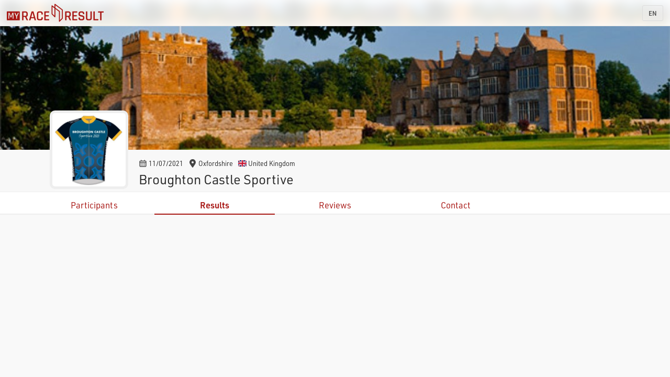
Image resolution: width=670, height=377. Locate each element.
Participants (94, 204)
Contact (456, 204)
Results (214, 204)
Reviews (335, 204)
